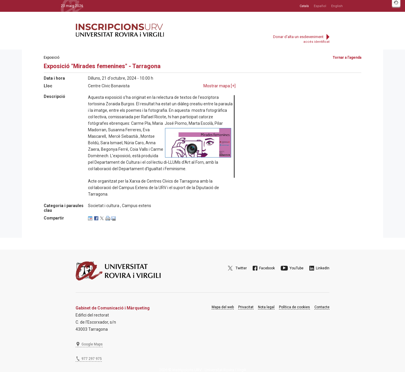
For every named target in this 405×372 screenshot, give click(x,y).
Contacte (321, 307)
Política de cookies (294, 307)
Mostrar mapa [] (219, 85)
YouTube (296, 268)
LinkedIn (322, 268)
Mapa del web (223, 307)
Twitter (241, 268)
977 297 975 (91, 359)
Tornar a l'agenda (347, 57)
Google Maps (92, 344)
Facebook (267, 268)
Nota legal (266, 307)
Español (320, 6)
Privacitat (246, 307)
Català (304, 6)
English (337, 6)
